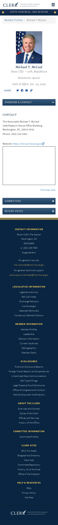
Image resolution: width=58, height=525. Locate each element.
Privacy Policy (29, 492)
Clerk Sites (29, 445)
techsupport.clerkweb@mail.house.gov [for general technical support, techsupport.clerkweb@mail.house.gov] (29, 275)
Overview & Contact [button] (18, 102)
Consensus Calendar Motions (29, 315)
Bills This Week (29, 450)
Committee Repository (29, 464)
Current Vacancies (29, 343)
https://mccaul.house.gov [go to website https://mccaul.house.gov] (29, 143)
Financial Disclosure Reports (29, 366)
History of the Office (29, 422)
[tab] (29, 102)
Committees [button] (13, 201)
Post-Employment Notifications (29, 394)
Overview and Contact (29, 408)
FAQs (29, 488)
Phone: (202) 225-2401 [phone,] (15, 134)
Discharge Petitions (29, 301)
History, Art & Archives (29, 469)
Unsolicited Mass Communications (29, 376)
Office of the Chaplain (29, 474)
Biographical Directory (29, 455)
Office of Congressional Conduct (29, 390)
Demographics (29, 348)
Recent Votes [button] (14, 211)
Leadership (29, 334)
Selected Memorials (29, 310)
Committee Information (29, 431)
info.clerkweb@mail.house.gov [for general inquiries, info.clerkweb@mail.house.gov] (29, 265)
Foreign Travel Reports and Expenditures (29, 371)
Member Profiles (14, 20)
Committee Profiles (29, 436)
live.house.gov (29, 306)
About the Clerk (29, 403)
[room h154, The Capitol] (29, 239)
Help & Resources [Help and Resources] (29, 482)
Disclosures (29, 361)
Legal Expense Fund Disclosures (29, 385)
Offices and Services (29, 418)
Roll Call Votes (29, 296)
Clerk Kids (29, 460)
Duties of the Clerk (29, 413)
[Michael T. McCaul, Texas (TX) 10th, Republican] (29, 76)
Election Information (29, 338)
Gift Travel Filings (29, 380)
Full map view (47, 190)
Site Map (29, 497)
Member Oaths (29, 352)
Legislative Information (29, 286)
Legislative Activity (29, 292)
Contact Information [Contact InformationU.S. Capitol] (29, 229)
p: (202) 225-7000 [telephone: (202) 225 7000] (29, 247)
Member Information (29, 324)
